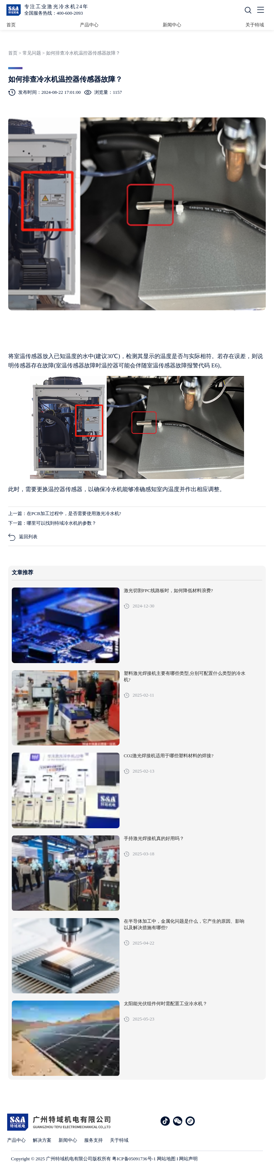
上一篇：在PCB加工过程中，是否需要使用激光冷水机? (64, 513)
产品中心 (89, 24)
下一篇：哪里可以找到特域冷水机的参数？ (52, 523)
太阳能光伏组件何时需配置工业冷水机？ (165, 1003)
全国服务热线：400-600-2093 (53, 13)
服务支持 (93, 1140)
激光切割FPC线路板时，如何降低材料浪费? (168, 590)
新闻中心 (172, 24)
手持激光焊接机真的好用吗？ (154, 838)
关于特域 (254, 24)
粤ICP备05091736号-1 (134, 1158)
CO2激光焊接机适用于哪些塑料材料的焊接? (168, 755)
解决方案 (42, 1140)
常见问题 (31, 53)
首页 (11, 24)
